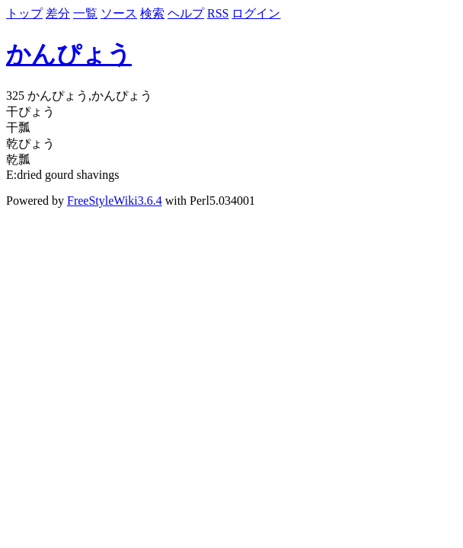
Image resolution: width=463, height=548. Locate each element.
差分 (58, 13)
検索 (152, 13)
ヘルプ (186, 13)
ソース (119, 13)
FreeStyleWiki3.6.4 (114, 200)
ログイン (256, 13)
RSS (217, 13)
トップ (24, 13)
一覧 (85, 13)
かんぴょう (69, 54)
